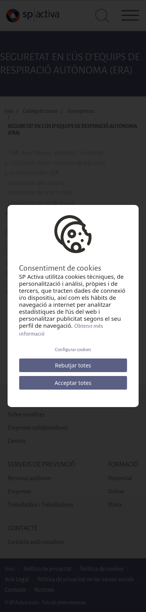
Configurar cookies (73, 349)
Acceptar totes (73, 382)
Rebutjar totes (73, 365)
